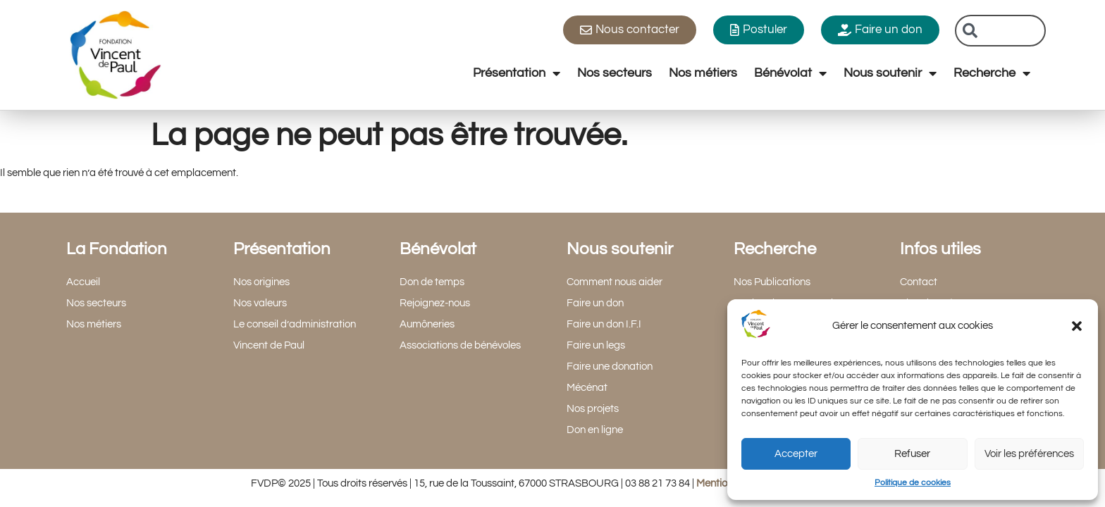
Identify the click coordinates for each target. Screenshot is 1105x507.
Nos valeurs (260, 303)
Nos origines (261, 282)
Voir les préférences (1029, 454)
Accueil (83, 282)
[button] (1077, 326)
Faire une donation (610, 366)
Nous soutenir (890, 73)
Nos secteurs (614, 73)
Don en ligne (595, 430)
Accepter (795, 454)
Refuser (912, 454)
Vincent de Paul (268, 345)
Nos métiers (703, 73)
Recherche (991, 73)
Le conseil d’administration (294, 324)
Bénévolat (790, 73)
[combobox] (1000, 30)
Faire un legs (596, 345)
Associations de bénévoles (460, 345)
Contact (918, 282)
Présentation (516, 73)
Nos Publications (772, 282)
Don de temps (432, 282)
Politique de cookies (913, 482)
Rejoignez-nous (435, 303)
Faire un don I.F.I (604, 324)
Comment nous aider (614, 282)
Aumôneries (427, 324)
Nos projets (593, 408)
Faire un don (595, 303)
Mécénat (587, 387)
